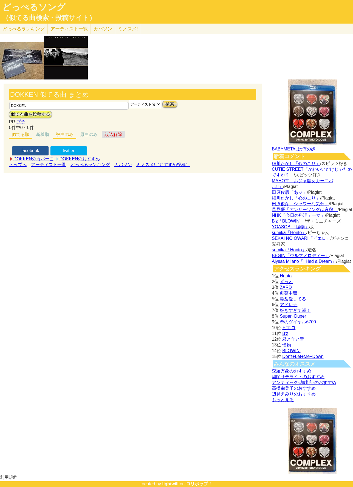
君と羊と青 (293, 339)
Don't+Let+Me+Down (302, 356)
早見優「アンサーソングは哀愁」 (305, 209)
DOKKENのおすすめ (80, 158)
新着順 (42, 134)
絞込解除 (113, 134)
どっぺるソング (34, 7)
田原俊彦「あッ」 (289, 192)
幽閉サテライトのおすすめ (298, 376)
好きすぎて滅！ (295, 310)
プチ (20, 121)
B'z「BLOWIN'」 (288, 221)
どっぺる (24, 29)
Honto (286, 276)
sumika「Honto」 (289, 232)
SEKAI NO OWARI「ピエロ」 (301, 238)
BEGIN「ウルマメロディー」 (300, 255)
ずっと (286, 281)
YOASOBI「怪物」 (290, 226)
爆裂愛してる (293, 299)
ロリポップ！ (199, 484)
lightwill (170, 484)
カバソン (103, 29)
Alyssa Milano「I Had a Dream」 (304, 261)
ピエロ (288, 327)
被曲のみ (65, 134)
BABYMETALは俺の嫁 (293, 149)
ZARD (286, 287)
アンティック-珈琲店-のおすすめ (304, 382)
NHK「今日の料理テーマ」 (298, 215)
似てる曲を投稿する (30, 114)
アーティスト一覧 (48, 164)
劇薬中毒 (288, 293)
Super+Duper (293, 316)
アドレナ (288, 304)
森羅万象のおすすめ (291, 371)
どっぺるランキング (90, 164)
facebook (30, 150)
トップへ (18, 164)
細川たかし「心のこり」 (296, 163)
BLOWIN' (291, 350)
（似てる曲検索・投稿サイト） (49, 17)
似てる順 (20, 134)
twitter (69, 150)
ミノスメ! (128, 29)
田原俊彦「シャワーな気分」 (300, 203)
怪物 (286, 345)
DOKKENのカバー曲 (33, 158)
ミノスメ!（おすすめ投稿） (163, 164)
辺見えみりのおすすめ (294, 394)
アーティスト (69, 29)
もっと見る (283, 399)
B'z (285, 333)
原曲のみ (89, 134)
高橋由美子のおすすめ (294, 388)
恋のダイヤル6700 (298, 322)
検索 (169, 104)
